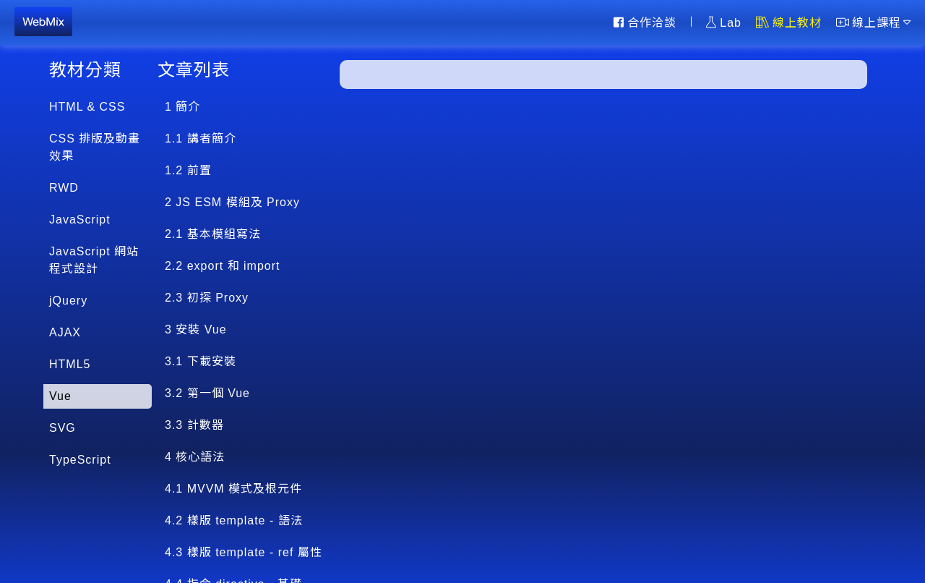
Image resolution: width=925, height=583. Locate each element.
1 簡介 (182, 107)
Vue (60, 396)
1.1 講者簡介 (200, 138)
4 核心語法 (195, 457)
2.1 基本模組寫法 (213, 234)
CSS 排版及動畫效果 (94, 147)
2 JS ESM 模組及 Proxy (232, 202)
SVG (62, 428)
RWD (64, 188)
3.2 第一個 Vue (207, 393)
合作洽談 (645, 22)
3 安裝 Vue (196, 329)
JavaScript (80, 219)
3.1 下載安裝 (200, 361)
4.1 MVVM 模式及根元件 (233, 488)
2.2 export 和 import (222, 266)
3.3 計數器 (194, 425)
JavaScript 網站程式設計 (94, 260)
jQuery (68, 300)
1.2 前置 (188, 170)
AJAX (65, 332)
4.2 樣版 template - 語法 (234, 520)
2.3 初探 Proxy (207, 298)
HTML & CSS (87, 107)
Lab (723, 22)
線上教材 (789, 22)
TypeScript (80, 460)
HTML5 (69, 364)
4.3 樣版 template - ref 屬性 (243, 552)
